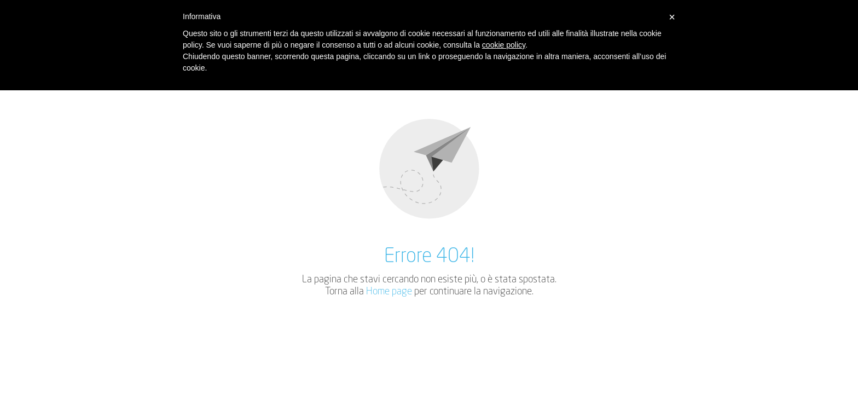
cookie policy (503, 44)
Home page (389, 292)
